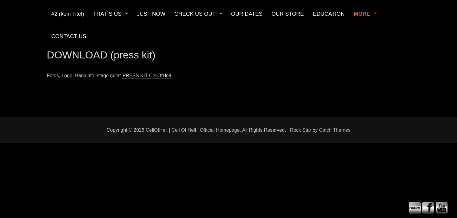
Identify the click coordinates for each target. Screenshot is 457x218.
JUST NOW (151, 14)
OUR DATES (247, 14)
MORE (362, 14)
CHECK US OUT (195, 14)
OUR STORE (288, 14)
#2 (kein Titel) (67, 14)
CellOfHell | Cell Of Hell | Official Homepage (193, 130)
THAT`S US (107, 14)
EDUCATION (329, 14)
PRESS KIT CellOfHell (146, 75)
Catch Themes (334, 130)
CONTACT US (68, 36)
